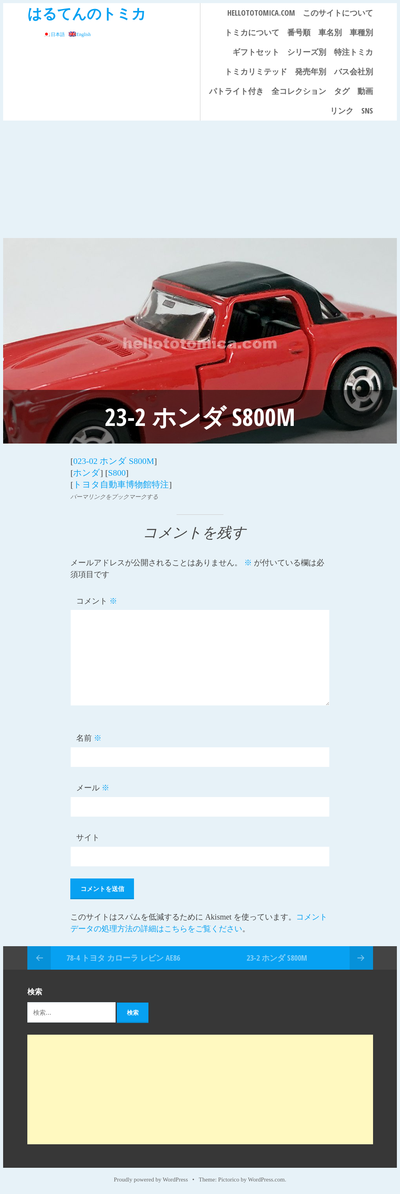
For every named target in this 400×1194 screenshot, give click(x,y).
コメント (96, 600)
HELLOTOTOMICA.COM (261, 12)
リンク (342, 110)
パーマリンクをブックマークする (114, 496)
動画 (365, 91)
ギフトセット (255, 52)
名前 (89, 738)
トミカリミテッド (256, 71)
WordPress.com (266, 1179)
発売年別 (310, 71)
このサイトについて (338, 12)
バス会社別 (353, 71)
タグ (342, 91)
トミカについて (252, 32)
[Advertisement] (200, 179)
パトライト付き (236, 91)
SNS (367, 110)
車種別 (361, 32)
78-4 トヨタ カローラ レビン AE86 (123, 957)
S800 (117, 473)
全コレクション (298, 91)
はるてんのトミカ (86, 13)
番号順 (299, 32)
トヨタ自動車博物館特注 (121, 484)
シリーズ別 (306, 52)
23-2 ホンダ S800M (276, 957)
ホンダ (86, 473)
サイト (88, 837)
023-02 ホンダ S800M (113, 461)
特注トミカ (353, 52)
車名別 (330, 32)
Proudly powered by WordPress (151, 1179)
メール (92, 787)
